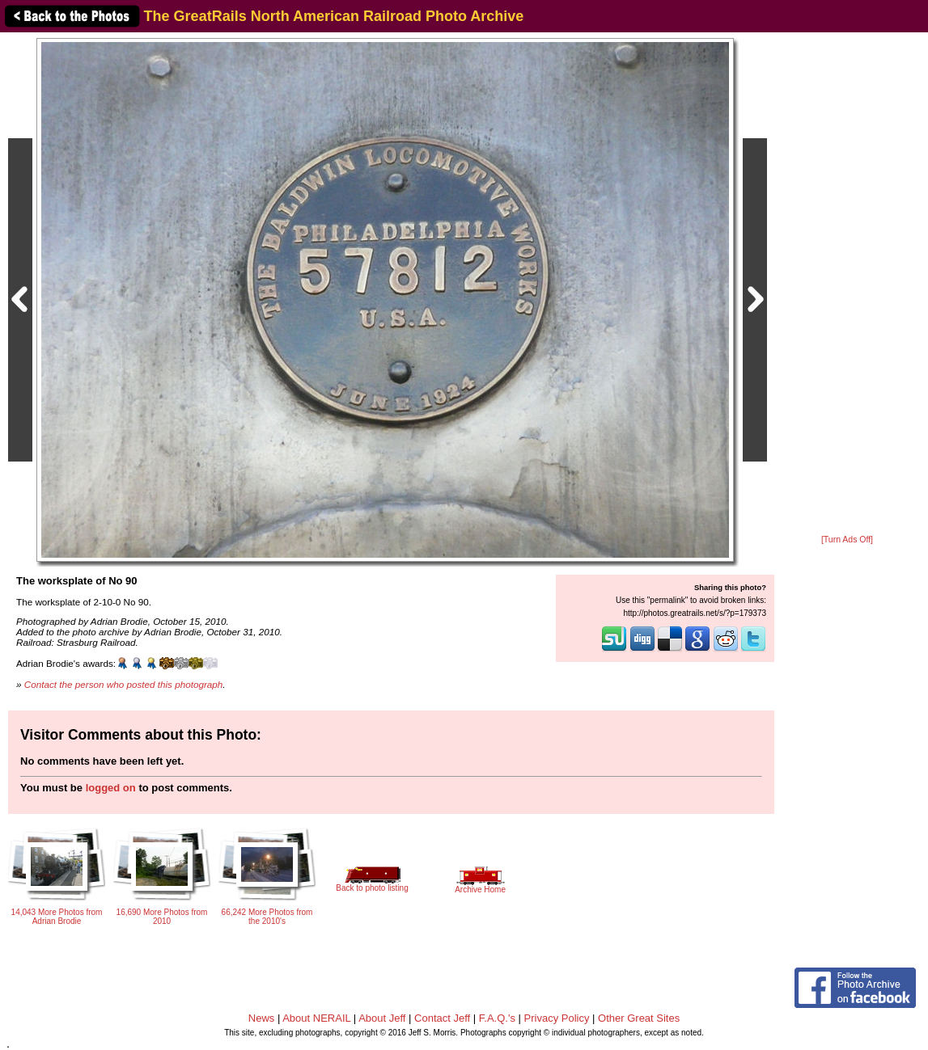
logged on (111, 788)
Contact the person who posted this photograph (123, 684)
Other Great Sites (639, 1018)
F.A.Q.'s (497, 1018)
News (261, 1018)
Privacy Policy (557, 1018)
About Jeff (381, 1018)
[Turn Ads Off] (847, 539)
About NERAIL (316, 1018)
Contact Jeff (442, 1018)
